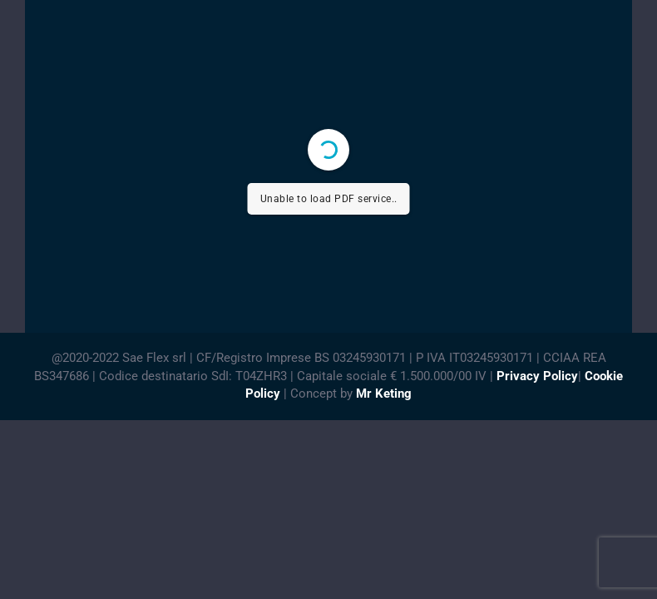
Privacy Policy (537, 376)
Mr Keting (384, 393)
